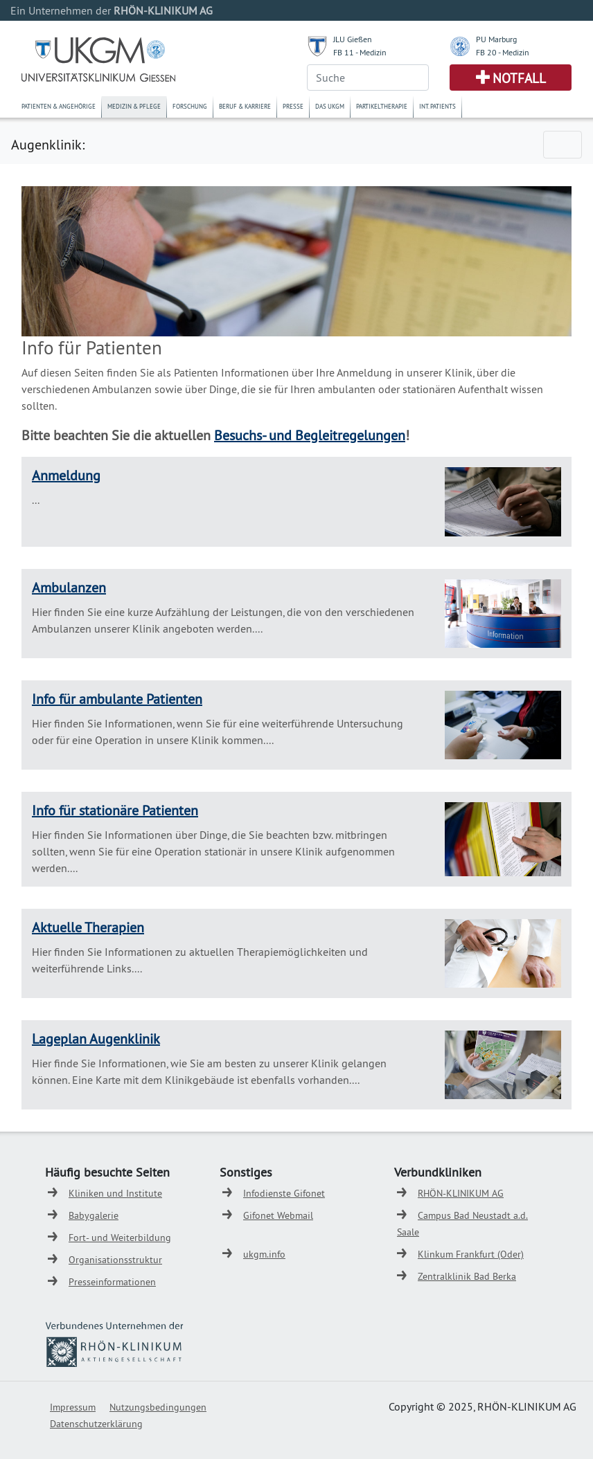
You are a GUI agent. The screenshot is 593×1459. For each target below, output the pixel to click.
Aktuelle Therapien (88, 927)
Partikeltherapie (381, 106)
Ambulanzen (69, 587)
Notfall (519, 78)
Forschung (189, 106)
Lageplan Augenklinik (96, 1038)
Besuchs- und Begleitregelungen (309, 435)
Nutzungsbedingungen (157, 1407)
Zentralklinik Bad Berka (467, 1276)
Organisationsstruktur (115, 1259)
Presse (293, 106)
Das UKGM (329, 106)
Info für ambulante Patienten (117, 698)
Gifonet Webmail (278, 1215)
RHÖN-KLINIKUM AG (461, 1193)
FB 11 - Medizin (360, 52)
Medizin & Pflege (134, 106)
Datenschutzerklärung (96, 1423)
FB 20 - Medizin (502, 52)
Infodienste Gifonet (284, 1193)
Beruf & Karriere (245, 106)
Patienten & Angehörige (58, 106)
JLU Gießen (352, 39)
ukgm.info (264, 1254)
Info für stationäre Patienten (115, 810)
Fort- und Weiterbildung (120, 1237)
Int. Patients (437, 106)
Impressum (73, 1407)
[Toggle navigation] (562, 144)
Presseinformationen (112, 1282)
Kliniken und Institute (115, 1193)
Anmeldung (66, 475)
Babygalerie (93, 1215)
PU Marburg (496, 39)
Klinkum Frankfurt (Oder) (471, 1254)
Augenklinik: (48, 144)
